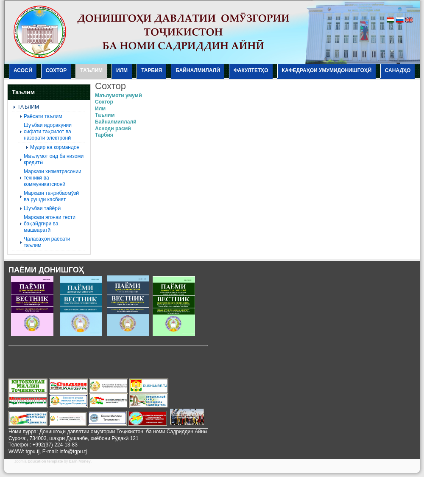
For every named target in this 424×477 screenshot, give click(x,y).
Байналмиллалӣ (115, 122)
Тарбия (104, 135)
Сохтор (104, 102)
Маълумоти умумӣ (118, 95)
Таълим (104, 115)
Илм (100, 109)
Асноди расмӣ (113, 129)
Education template (45, 461)
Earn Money (80, 461)
